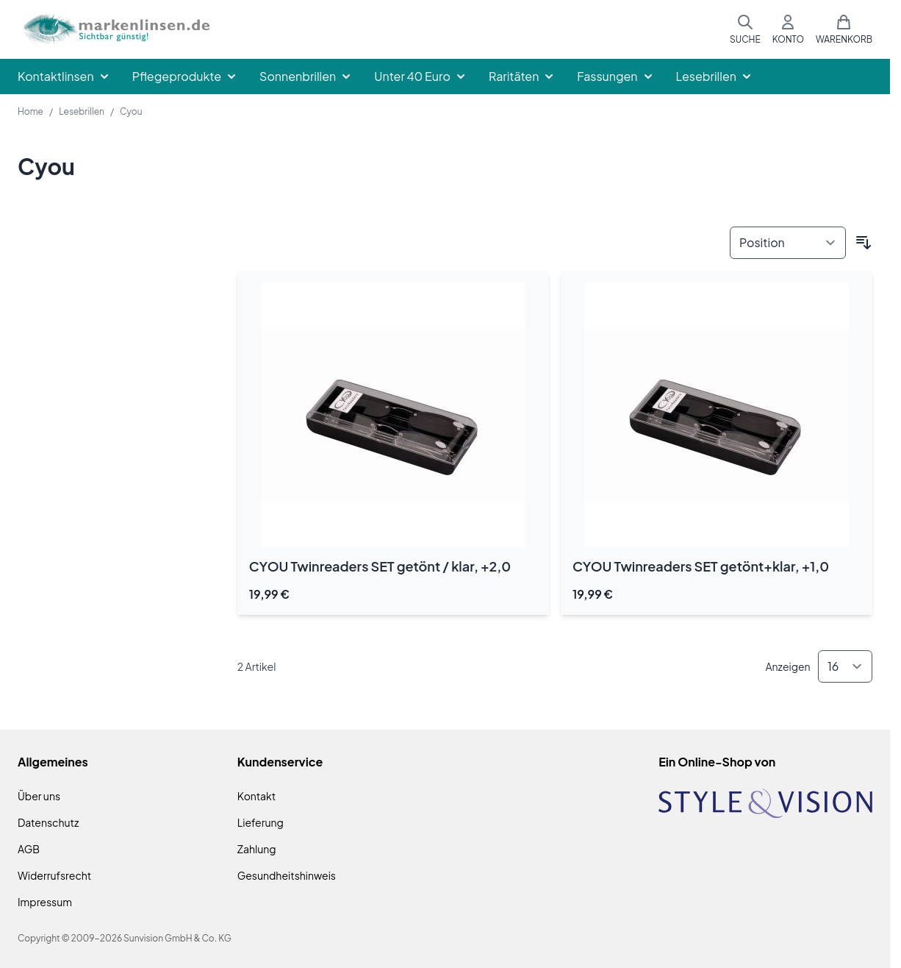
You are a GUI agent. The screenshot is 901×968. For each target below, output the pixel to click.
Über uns (39, 795)
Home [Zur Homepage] (30, 111)
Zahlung (256, 848)
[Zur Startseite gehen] (115, 30)
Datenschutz (48, 822)
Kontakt (256, 795)
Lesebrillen (81, 111)
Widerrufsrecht (54, 875)
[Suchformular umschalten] (745, 29)
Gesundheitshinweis (286, 875)
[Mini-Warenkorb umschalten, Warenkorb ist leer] (844, 29)
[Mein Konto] (788, 29)
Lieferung (260, 822)
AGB (29, 848)
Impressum (45, 901)
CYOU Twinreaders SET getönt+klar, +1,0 (700, 566)
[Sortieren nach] (788, 243)
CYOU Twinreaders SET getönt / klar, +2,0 (380, 566)
